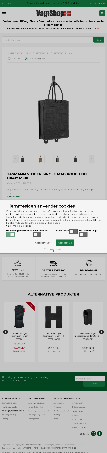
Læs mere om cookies (18, 226)
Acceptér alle (65, 242)
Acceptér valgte (43, 242)
